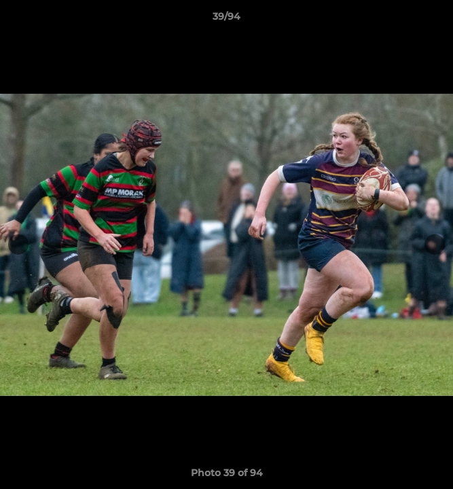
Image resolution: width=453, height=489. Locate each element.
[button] (437, 20)
